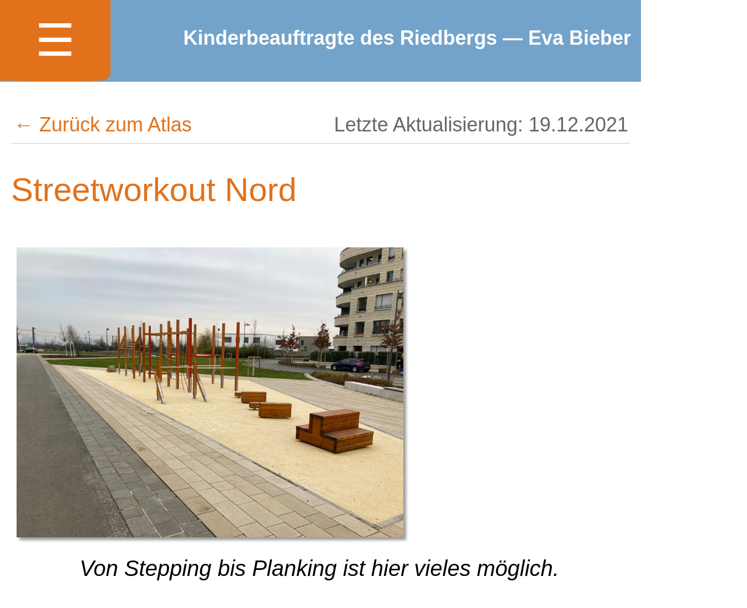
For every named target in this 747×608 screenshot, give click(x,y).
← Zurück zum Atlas (103, 124)
